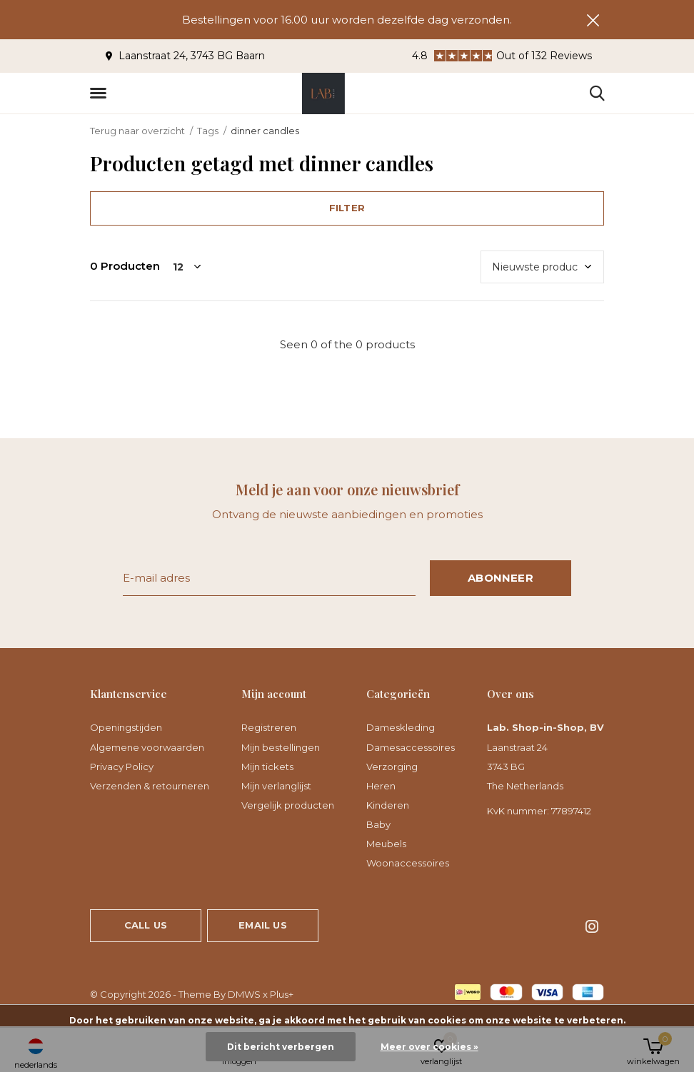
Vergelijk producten (287, 805)
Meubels (386, 843)
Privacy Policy (122, 766)
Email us (262, 925)
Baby (378, 824)
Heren (381, 786)
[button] (100, 93)
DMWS (244, 994)
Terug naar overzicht (137, 130)
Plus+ (281, 994)
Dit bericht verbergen (280, 1046)
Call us (145, 925)
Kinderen (387, 805)
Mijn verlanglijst (276, 786)
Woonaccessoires (407, 863)
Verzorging (392, 766)
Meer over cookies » (429, 1046)
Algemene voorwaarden (147, 747)
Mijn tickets (267, 766)
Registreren (268, 727)
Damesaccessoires (410, 747)
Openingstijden (126, 727)
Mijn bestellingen (280, 747)
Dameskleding (400, 727)
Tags (207, 130)
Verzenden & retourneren (149, 786)
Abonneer (500, 578)
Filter (347, 207)
